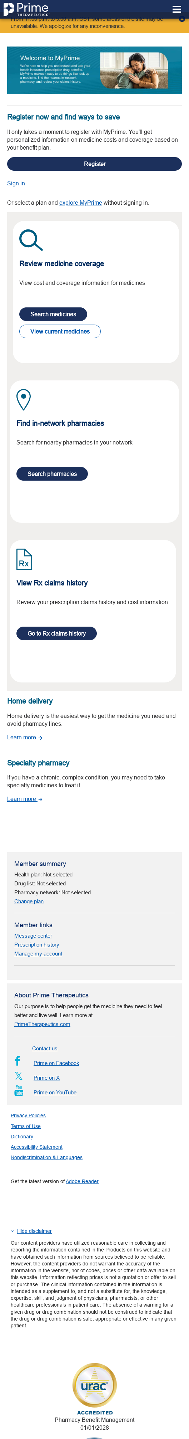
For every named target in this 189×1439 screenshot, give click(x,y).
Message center (33, 874)
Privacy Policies (28, 1054)
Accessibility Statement (37, 1085)
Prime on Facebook (46, 1001)
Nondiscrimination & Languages (47, 1096)
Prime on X (37, 1016)
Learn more (25, 722)
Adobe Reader (82, 1120)
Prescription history (36, 883)
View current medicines (60, 316)
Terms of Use (26, 1065)
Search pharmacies (52, 459)
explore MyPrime (80, 187)
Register (94, 149)
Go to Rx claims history (57, 618)
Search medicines (53, 299)
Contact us (45, 987)
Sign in (16, 168)
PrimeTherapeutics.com (42, 962)
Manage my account (38, 892)
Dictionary (22, 1075)
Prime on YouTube (45, 1031)
